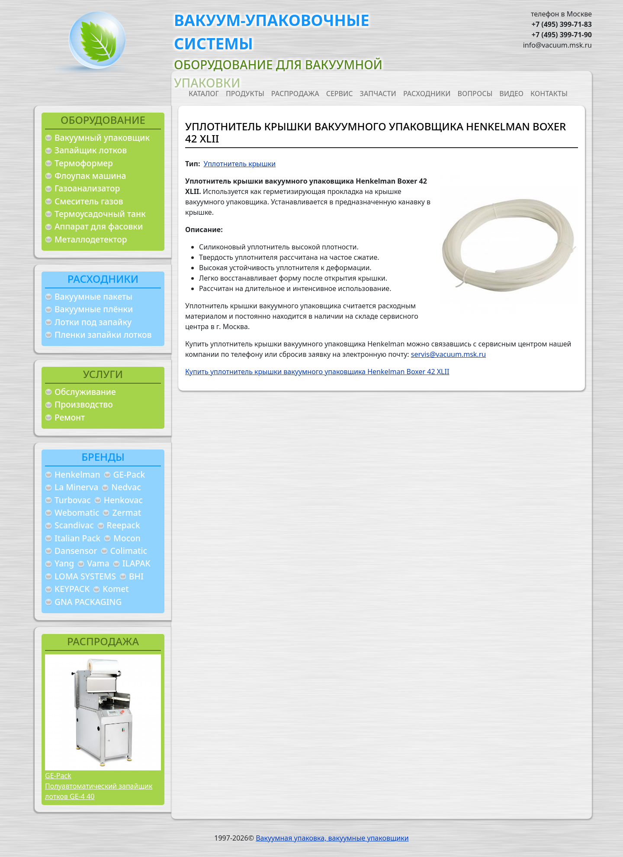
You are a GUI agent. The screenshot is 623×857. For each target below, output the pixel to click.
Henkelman (77, 474)
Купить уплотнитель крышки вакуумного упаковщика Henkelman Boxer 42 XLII (317, 371)
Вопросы (475, 93)
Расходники (427, 93)
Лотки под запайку (93, 322)
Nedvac (126, 487)
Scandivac (74, 525)
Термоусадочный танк (100, 213)
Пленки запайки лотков (103, 334)
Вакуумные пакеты (93, 296)
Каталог (204, 93)
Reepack (123, 525)
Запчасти (378, 93)
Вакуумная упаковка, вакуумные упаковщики (332, 838)
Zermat (126, 512)
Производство (84, 404)
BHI (136, 576)
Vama (98, 563)
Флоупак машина (90, 175)
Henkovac (123, 499)
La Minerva (76, 487)
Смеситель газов (89, 201)
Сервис (339, 93)
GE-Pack (129, 474)
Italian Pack (77, 538)
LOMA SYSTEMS (85, 576)
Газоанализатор (87, 188)
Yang (64, 563)
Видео (511, 93)
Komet (115, 588)
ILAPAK (136, 563)
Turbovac (73, 499)
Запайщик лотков (91, 150)
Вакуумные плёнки (94, 309)
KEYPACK (72, 588)
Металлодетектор (91, 239)
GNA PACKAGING (88, 601)
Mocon (127, 538)
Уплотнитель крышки (239, 163)
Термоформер (84, 163)
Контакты (549, 93)
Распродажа (295, 93)
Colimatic (128, 550)
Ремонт (70, 417)
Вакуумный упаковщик (102, 137)
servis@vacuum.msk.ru (448, 354)
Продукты (245, 93)
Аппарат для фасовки (99, 226)
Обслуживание (85, 391)
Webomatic (77, 512)
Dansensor (76, 550)
